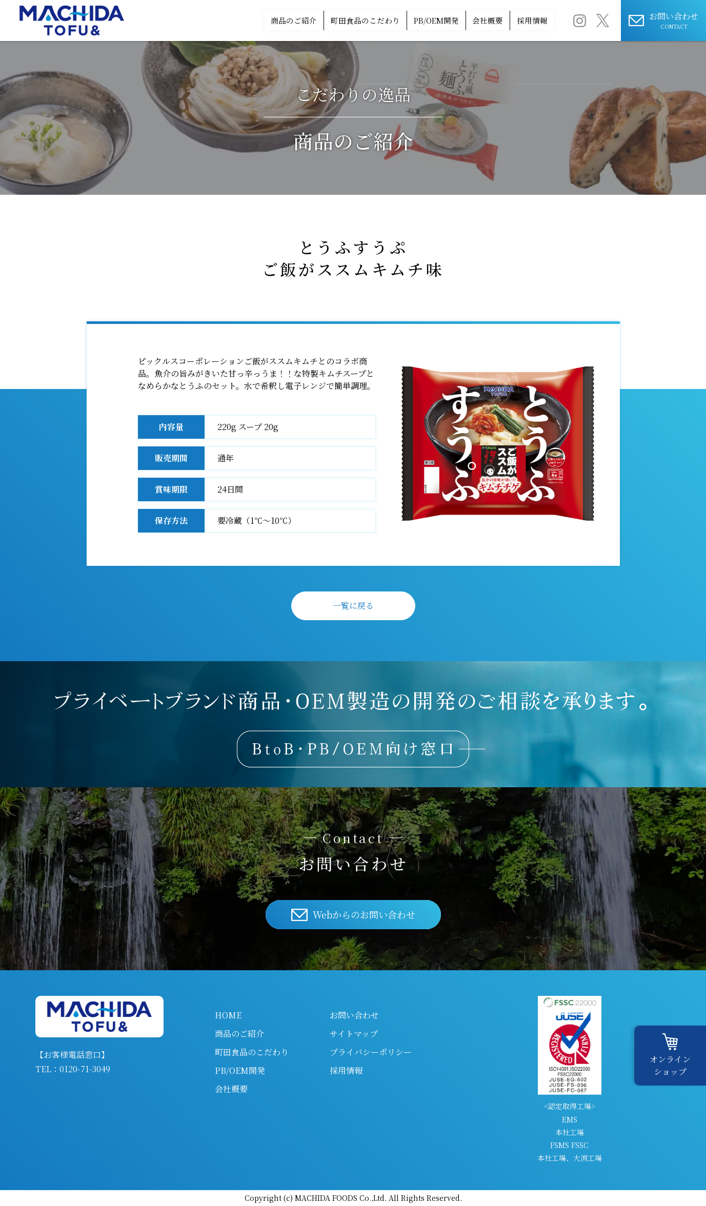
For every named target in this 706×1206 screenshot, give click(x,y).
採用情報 (523, 20)
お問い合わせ (354, 1015)
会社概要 (461, 20)
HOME (228, 1015)
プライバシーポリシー (371, 1052)
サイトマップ (354, 1033)
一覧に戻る (353, 605)
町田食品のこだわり (299, 20)
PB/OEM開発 (391, 20)
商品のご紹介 (208, 20)
